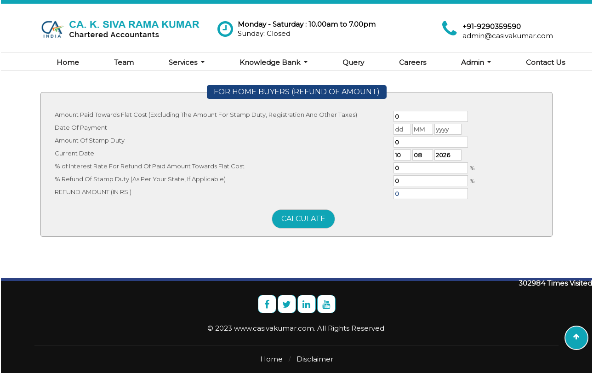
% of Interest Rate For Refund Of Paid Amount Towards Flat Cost (150, 166)
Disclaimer (314, 359)
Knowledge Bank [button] (270, 62)
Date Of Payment (81, 127)
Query (353, 62)
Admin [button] (473, 62)
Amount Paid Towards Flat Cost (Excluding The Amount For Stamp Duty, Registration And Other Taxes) (206, 114)
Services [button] (184, 62)
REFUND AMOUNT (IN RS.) (93, 191)
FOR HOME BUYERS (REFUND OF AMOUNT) (297, 91)
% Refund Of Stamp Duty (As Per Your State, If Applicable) (140, 179)
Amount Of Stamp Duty (90, 140)
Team (124, 62)
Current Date (74, 153)
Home (68, 62)
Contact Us (545, 62)
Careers (412, 62)
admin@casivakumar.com (507, 35)
